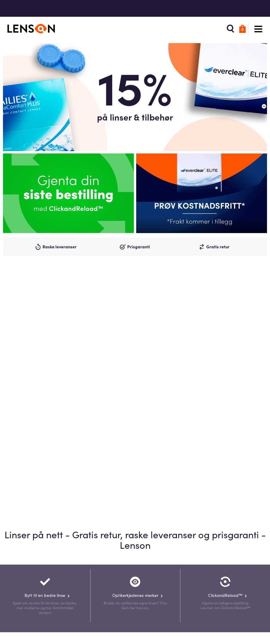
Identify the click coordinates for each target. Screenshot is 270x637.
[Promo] (201, 193)
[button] (227, 29)
